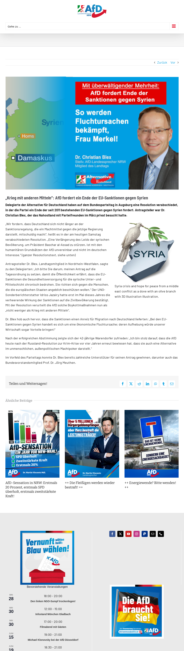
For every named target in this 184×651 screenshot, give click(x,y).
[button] (8, 454)
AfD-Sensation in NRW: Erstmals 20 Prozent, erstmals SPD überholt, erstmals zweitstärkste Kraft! (31, 489)
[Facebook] (112, 534)
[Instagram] (137, 534)
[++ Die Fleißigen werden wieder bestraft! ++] (92, 412)
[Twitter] (120, 534)
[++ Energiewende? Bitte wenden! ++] (152, 412)
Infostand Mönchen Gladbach (53, 614)
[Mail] (153, 534)
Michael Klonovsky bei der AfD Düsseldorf (53, 639)
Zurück (162, 62)
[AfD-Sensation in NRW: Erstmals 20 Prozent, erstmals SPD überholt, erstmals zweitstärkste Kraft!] (32, 412)
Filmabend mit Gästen (53, 626)
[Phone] (161, 534)
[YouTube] (128, 534)
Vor (173, 62)
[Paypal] (145, 534)
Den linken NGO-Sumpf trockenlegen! (53, 601)
